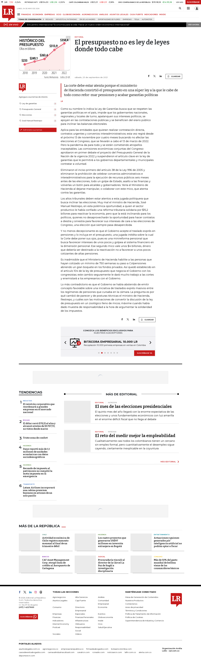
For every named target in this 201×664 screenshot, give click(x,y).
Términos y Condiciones (136, 610)
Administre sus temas (31, 130)
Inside (100, 620)
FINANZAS (26, 14)
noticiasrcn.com (114, 652)
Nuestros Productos (134, 600)
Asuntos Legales (60, 600)
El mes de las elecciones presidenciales (133, 406)
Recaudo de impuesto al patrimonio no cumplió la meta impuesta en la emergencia (37, 472)
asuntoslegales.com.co (29, 649)
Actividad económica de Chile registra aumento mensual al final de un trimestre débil (56, 542)
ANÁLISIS (103, 14)
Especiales (80, 614)
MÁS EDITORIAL (168, 461)
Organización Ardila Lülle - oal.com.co (172, 649)
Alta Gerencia (81, 597)
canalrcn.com (83, 652)
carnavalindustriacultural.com (61, 652)
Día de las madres (87, 19)
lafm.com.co (130, 652)
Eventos (101, 614)
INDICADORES (151, 14)
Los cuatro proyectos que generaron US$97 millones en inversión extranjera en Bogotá (112, 542)
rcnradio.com (98, 652)
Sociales (56, 634)
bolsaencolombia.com (121, 649)
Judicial (101, 557)
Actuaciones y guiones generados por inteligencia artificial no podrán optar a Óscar (168, 542)
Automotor (147, 19)
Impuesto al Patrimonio (66, 19)
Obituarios (80, 624)
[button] (64, 343)
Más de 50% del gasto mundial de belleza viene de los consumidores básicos (166, 564)
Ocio (100, 624)
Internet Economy (61, 624)
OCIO (58, 14)
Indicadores (58, 620)
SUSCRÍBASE (193, 2)
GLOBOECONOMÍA (71, 14)
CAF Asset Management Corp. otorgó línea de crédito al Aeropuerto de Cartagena (56, 564)
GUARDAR (173, 76)
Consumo (158, 557)
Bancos (45, 557)
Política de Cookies (134, 617)
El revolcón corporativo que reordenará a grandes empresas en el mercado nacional (39, 408)
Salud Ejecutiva (105, 627)
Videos (78, 634)
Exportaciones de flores (109, 19)
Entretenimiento (162, 535)
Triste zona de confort (35, 437)
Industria (27, 401)
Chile (44, 535)
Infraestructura (81, 620)
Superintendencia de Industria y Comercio (144, 620)
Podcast (56, 627)
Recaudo (49, 19)
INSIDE (162, 14)
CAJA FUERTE (136, 14)
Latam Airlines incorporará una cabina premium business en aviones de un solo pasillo (39, 491)
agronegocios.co (50, 649)
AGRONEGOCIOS (90, 14)
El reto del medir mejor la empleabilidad (135, 435)
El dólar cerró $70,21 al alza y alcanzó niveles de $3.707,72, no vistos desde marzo (39, 426)
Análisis (101, 597)
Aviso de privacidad (134, 607)
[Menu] (19, 14)
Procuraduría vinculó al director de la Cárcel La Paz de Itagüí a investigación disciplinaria (111, 565)
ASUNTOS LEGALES (119, 14)
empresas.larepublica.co (72, 649)
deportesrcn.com (27, 656)
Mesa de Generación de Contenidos (141, 597)
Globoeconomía (105, 617)
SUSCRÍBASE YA (144, 353)
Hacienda (27, 446)
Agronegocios (59, 597)
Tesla (136, 19)
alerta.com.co (145, 652)
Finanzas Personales (84, 617)
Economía (102, 607)
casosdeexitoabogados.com (32, 652)
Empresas (127, 19)
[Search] (180, 8)
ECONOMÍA (38, 14)
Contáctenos (131, 604)
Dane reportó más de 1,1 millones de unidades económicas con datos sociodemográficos (36, 453)
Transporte (29, 484)
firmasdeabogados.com (97, 649)
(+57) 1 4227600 (26, 607)
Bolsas (26, 420)
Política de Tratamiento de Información (143, 614)
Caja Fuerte (80, 600)
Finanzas (56, 617)
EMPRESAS (50, 14)
